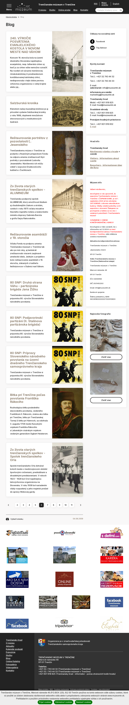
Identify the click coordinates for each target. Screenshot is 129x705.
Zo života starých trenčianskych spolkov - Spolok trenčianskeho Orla (27, 455)
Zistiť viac (106, 357)
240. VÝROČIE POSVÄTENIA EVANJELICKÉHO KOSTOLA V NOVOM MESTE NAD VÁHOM (25, 45)
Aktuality (10, 646)
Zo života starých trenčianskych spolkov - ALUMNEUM (27, 189)
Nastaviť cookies (83, 702)
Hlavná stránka (11, 17)
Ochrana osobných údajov (80, 689)
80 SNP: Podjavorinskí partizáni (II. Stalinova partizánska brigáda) (26, 321)
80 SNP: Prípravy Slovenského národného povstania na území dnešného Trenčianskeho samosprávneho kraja (28, 359)
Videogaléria (12, 667)
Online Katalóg (13, 661)
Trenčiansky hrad (14, 640)
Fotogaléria (11, 664)
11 (71, 505)
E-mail (93, 126)
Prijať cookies (45, 702)
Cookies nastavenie (61, 689)
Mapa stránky (105, 4)
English (116, 4)
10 (66, 505)
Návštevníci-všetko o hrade (104, 151)
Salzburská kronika (24, 103)
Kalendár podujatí (14, 649)
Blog (75, 10)
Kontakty (84, 10)
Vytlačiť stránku (14, 519)
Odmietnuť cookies (63, 702)
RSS (95, 4)
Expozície (10, 652)
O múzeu (42, 10)
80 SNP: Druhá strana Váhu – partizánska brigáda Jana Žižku (26, 286)
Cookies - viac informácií (100, 689)
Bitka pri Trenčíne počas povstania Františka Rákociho (27, 398)
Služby (52, 10)
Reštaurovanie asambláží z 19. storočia (28, 236)
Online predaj (64, 10)
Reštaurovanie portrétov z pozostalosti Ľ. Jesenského (29, 141)
